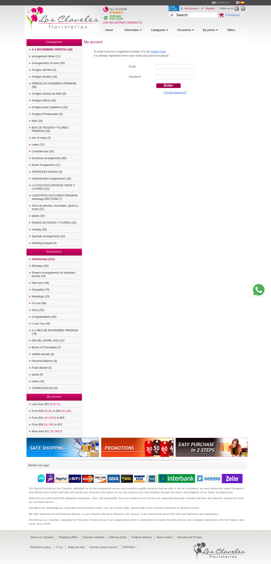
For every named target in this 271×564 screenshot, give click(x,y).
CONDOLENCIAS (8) (45, 388)
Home (109, 30)
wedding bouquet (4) (44, 243)
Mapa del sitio (76, 547)
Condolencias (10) (43, 151)
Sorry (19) (38, 310)
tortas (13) (38, 381)
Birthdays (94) (40, 266)
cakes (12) (38, 144)
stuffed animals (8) (43, 354)
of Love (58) (39, 303)
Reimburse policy (40, 547)
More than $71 (47, 431)
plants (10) (38, 215)
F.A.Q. (59, 547)
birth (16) (37, 120)
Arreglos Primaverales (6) (47, 114)
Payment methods (93, 537)
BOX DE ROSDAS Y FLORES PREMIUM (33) (50, 129)
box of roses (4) (41, 137)
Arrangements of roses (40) (48, 63)
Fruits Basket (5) (42, 367)
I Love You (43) (41, 323)
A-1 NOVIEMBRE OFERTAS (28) (52, 49)
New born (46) (40, 282)
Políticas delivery (141, 537)
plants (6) (37, 374)
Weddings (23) (41, 296)
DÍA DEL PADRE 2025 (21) (48, 340)
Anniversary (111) (43, 259)
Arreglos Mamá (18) (44, 100)
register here (158, 51)
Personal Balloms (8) (44, 361)
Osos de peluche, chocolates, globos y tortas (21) (55, 207)
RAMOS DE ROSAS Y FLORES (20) (54, 222)
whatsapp (115, 16)
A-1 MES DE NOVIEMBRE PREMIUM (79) (55, 332)
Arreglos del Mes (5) (44, 70)
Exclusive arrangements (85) (49, 158)
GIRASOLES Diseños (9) (47, 171)
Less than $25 (46, 404)
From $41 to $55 (48, 417)
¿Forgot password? (175, 92)
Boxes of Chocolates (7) (46, 347)
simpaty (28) (39, 229)
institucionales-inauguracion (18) (51, 178)
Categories (159, 30)
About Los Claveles (41, 537)
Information (133, 30)
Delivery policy (118, 537)
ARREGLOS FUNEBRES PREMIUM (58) (54, 85)
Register (210, 8)
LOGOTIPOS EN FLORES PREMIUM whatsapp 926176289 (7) (55, 197)
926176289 (116, 18)
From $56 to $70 (47, 424)
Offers (231, 30)
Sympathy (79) (41, 289)
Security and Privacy (189, 537)
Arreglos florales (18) (44, 76)
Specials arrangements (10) (48, 236)
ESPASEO (128, 547)
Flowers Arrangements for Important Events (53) (53, 274)
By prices (210, 30)
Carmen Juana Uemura (103, 547)
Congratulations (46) (44, 316)
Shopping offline (68, 537)
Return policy (164, 537)
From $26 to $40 (51, 411)
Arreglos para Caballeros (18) (49, 107)
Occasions (185, 30)
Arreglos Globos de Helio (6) (49, 93)
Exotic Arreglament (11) (46, 165)
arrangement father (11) (46, 56)
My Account (191, 8)
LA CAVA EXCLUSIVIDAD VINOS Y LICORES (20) (53, 187)
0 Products (233, 15)
